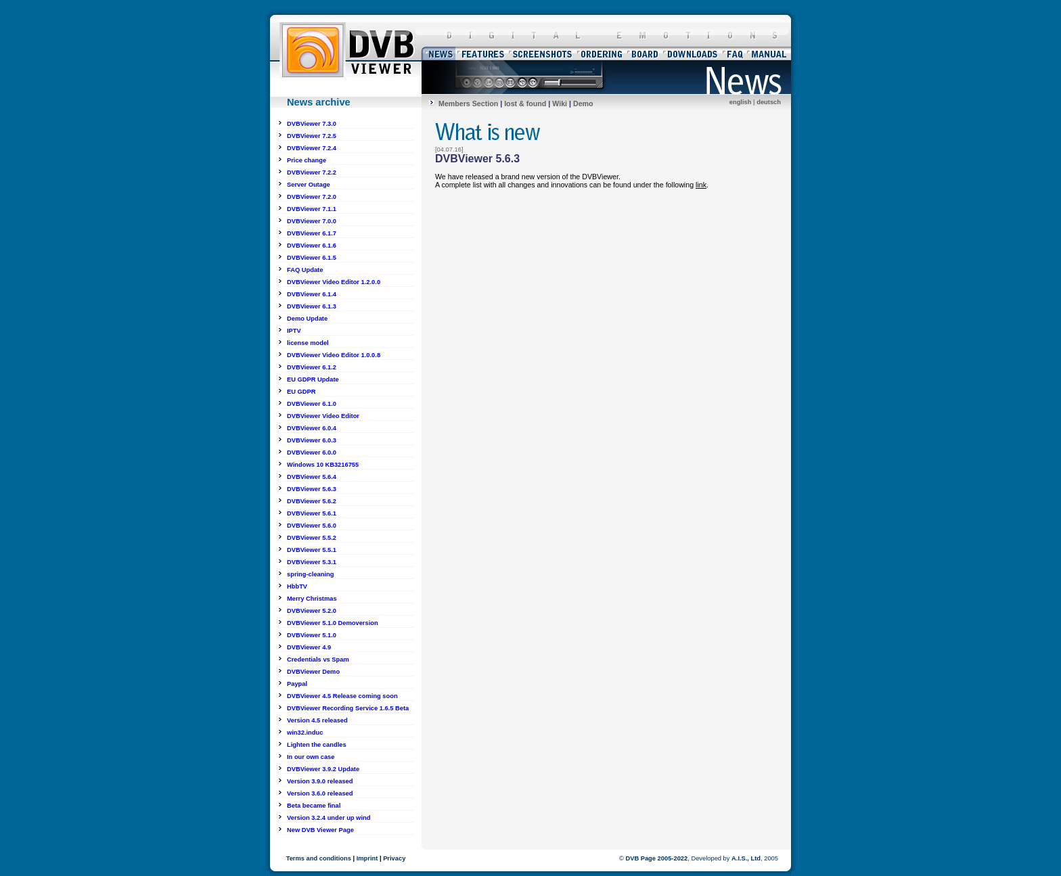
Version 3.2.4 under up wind (328, 817)
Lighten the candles (316, 744)
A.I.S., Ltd (746, 858)
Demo (583, 103)
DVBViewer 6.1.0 (311, 403)
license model (308, 343)
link (701, 185)
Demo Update (307, 318)
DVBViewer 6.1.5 (311, 257)
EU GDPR (301, 391)
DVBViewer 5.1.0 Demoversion (332, 623)
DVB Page (640, 858)
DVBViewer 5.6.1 (311, 513)
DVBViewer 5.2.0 (311, 610)
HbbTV (297, 586)
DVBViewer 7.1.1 (311, 209)
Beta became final (313, 805)
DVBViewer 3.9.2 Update (323, 769)
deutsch (769, 102)
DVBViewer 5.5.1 (311, 550)
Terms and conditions (318, 858)
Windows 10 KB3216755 (323, 464)
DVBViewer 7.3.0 (311, 123)
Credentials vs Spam (318, 659)
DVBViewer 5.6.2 (311, 501)
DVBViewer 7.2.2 (311, 172)
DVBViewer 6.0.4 (311, 428)
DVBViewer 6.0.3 (311, 440)
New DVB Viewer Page (320, 830)
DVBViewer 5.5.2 (311, 537)
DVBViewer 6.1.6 (311, 245)
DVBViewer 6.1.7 (311, 233)
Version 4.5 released (317, 720)
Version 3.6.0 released (320, 793)
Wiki (559, 103)
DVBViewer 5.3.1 (311, 562)
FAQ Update (305, 270)
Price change (306, 160)
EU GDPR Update (313, 379)
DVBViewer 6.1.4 (311, 294)
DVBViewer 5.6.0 (311, 525)
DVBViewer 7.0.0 (311, 221)
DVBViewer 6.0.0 (311, 452)
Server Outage (308, 184)
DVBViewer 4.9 (309, 647)
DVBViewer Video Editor (323, 416)
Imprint (367, 858)
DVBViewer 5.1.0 (311, 635)
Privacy (394, 858)
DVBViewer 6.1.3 (311, 306)
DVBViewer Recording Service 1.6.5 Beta (348, 708)
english (740, 102)
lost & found (525, 103)
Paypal (297, 684)
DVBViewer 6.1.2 (311, 367)
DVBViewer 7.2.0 (311, 196)
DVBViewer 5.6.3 (311, 489)
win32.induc (305, 732)
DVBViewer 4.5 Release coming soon (342, 696)
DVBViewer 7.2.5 (311, 136)
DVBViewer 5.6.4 (311, 477)
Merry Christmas (312, 598)
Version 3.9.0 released (320, 781)
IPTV (294, 330)
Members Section (468, 103)
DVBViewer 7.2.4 (311, 148)
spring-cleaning (310, 574)
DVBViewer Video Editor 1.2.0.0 (333, 282)
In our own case (311, 757)
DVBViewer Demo (313, 671)
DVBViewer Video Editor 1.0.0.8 (333, 355)
